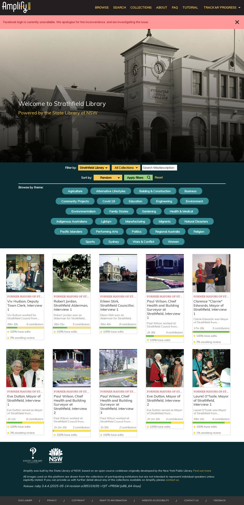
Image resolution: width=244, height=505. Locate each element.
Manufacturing (135, 221)
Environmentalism (83, 211)
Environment (194, 201)
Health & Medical (181, 211)
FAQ (175, 7)
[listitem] (25, 297)
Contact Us (191, 500)
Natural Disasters (196, 221)
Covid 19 (109, 201)
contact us (172, 480)
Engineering (164, 201)
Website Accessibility (155, 500)
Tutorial (190, 7)
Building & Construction (155, 191)
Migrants (165, 221)
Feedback (220, 500)
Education (135, 201)
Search (119, 7)
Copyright (78, 500)
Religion (198, 231)
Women (173, 242)
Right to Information (113, 500)
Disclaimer (25, 500)
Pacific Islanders (71, 231)
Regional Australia (167, 231)
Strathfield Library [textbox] (92, 168)
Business (190, 191)
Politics (136, 231)
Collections (141, 7)
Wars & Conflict (143, 242)
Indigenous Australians (71, 221)
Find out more (202, 470)
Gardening (149, 211)
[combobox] (94, 167)
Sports (90, 242)
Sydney (113, 242)
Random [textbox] (106, 177)
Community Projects (75, 201)
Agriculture (75, 191)
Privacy (52, 500)
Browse (102, 7)
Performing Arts (107, 231)
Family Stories (118, 211)
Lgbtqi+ (106, 221)
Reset (159, 177)
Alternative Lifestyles (110, 191)
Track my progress (220, 7)
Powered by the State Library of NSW (58, 113)
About (161, 7)
